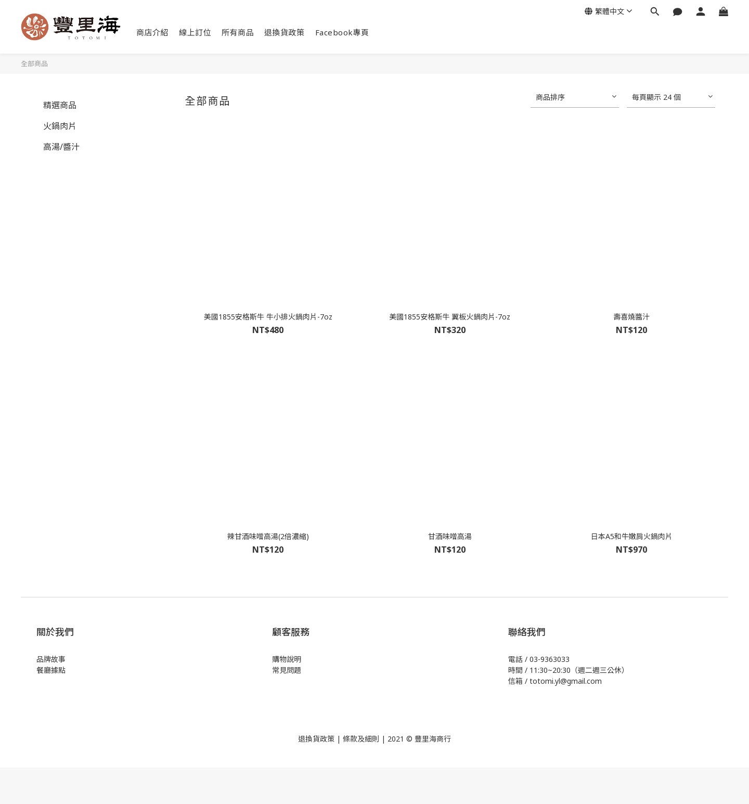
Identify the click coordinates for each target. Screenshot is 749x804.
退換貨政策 (284, 32)
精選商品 (59, 105)
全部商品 (34, 63)
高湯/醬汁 (61, 146)
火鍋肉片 (59, 126)
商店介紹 (152, 32)
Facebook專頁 (342, 32)
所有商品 (238, 32)
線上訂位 (195, 32)
